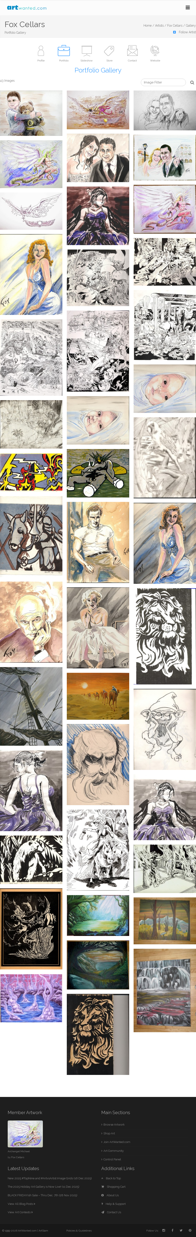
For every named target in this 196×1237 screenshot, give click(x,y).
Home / (148, 25)
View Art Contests (20, 1212)
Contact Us (111, 1212)
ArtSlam (43, 1230)
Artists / (160, 25)
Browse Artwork (114, 1124)
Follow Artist (184, 32)
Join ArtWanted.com (116, 1142)
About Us (110, 1195)
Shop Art (109, 1133)
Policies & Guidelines (79, 1230)
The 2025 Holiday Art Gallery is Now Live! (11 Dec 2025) (43, 1186)
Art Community (113, 1150)
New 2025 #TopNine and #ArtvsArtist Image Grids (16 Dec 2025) (50, 1178)
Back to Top (111, 1178)
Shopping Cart (113, 1186)
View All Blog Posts (21, 1204)
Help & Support (113, 1204)
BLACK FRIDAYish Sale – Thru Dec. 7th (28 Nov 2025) (42, 1195)
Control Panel (112, 1159)
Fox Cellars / (176, 25)
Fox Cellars (17, 1157)
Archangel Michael (19, 1151)
